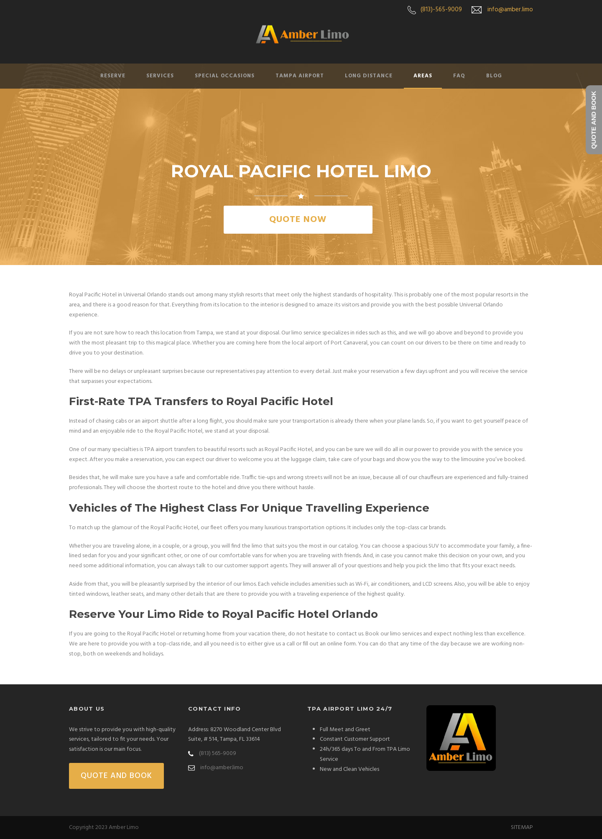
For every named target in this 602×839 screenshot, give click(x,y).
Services (160, 75)
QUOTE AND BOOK (116, 776)
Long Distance (369, 75)
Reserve (112, 75)
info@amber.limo (510, 10)
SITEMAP (522, 827)
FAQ (459, 75)
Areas (422, 75)
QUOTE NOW (298, 219)
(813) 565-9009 (217, 753)
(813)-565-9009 (441, 10)
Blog (494, 75)
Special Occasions (225, 75)
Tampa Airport (299, 75)
